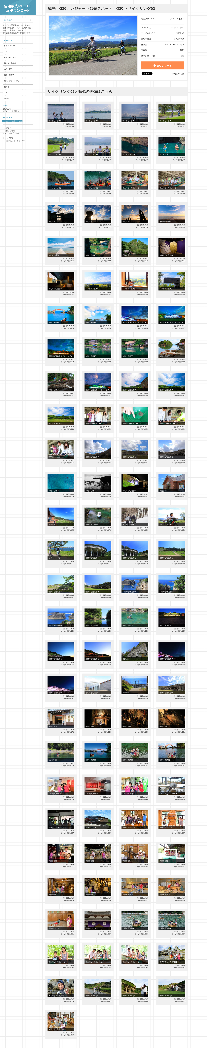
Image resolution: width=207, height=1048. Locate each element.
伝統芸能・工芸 (10, 57)
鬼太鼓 (20, 121)
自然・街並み (9, 75)
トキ (6, 52)
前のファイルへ (148, 19)
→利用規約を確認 (177, 74)
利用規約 (8, 128)
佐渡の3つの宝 (9, 46)
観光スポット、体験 (106, 8)
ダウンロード (163, 65)
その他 (6, 99)
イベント (7, 93)
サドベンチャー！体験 (8, 121)
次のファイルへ (177, 19)
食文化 (6, 87)
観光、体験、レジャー (12, 81)
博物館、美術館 (10, 63)
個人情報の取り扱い (12, 133)
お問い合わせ (10, 131)
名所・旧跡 (8, 69)
